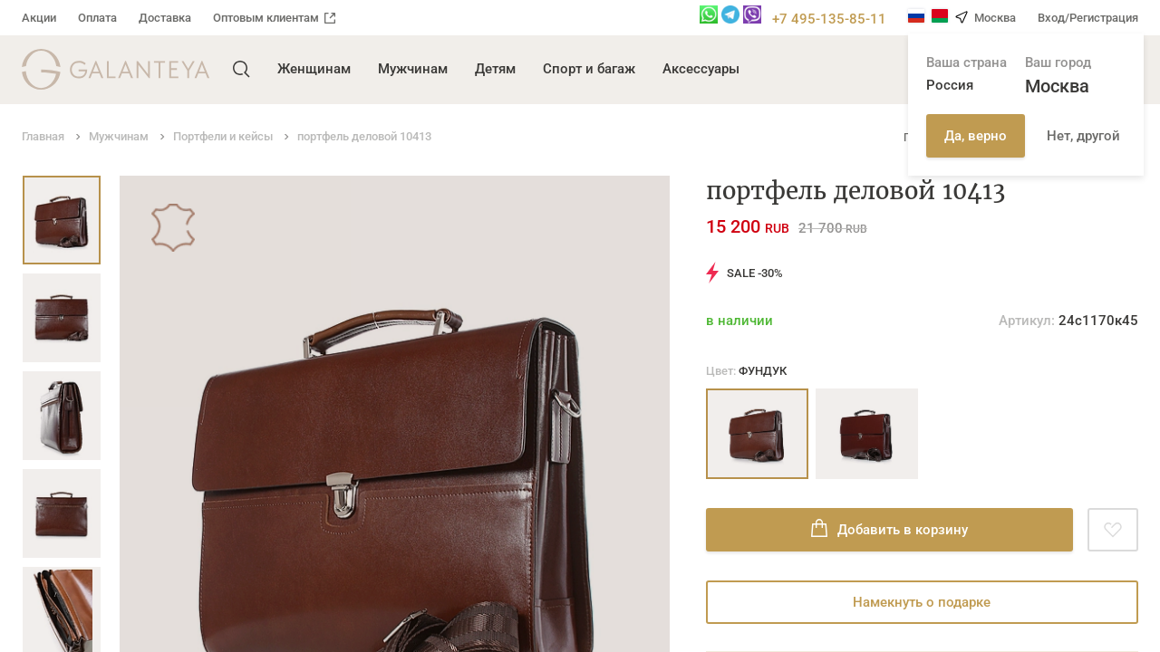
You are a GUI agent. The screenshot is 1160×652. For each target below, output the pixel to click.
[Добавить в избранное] (1113, 529)
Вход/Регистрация (1088, 17)
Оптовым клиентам (274, 17)
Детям (495, 69)
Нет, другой (1083, 136)
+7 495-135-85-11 (829, 19)
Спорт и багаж (589, 69)
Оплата (97, 17)
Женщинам (314, 69)
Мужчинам (413, 69)
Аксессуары (701, 69)
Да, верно (975, 136)
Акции (39, 17)
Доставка (165, 17)
